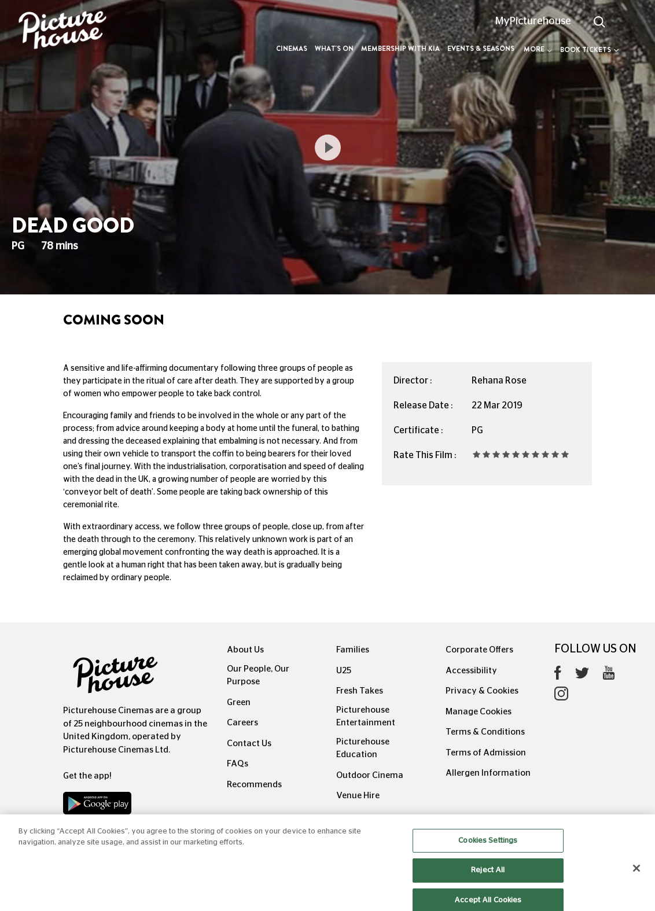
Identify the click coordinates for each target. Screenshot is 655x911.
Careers (242, 722)
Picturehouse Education (362, 748)
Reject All (488, 879)
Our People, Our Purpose (258, 676)
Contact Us (249, 743)
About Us (245, 650)
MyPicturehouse (533, 21)
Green (239, 702)
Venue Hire (358, 795)
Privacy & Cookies (482, 691)
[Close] (636, 877)
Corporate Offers (479, 650)
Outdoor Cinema (369, 775)
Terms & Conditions (485, 732)
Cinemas (291, 48)
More (538, 49)
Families (352, 650)
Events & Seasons (480, 48)
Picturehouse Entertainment (365, 717)
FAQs (237, 763)
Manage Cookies (479, 711)
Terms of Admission (486, 752)
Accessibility (471, 670)
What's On (334, 48)
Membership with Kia (400, 48)
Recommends (254, 784)
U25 (343, 670)
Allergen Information (488, 773)
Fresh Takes (359, 691)
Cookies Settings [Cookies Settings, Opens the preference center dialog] (487, 850)
